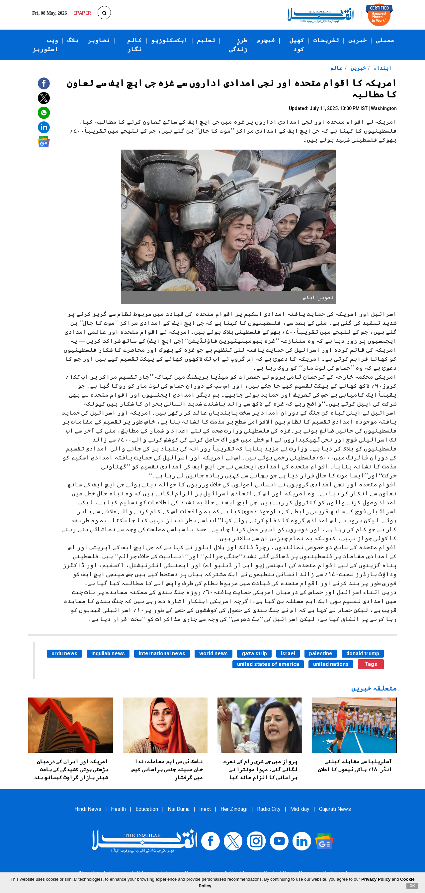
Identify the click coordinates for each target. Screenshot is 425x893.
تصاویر (99, 40)
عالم (336, 68)
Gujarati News (335, 809)
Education (146, 809)
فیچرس (266, 40)
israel (288, 653)
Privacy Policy (375, 879)
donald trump (362, 653)
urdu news (64, 653)
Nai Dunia (179, 809)
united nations (331, 664)
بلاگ (72, 40)
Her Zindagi (233, 809)
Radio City (269, 809)
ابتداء (381, 68)
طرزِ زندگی (238, 45)
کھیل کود (297, 45)
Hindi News (87, 809)
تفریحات (326, 40)
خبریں (357, 40)
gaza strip (254, 653)
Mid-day (299, 809)
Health (118, 809)
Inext (205, 809)
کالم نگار (134, 45)
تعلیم (206, 40)
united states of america (268, 664)
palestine (320, 653)
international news (162, 653)
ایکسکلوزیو (169, 40)
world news (213, 653)
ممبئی (385, 40)
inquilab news (108, 653)
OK (412, 886)
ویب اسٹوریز (45, 45)
